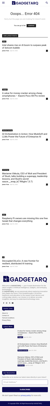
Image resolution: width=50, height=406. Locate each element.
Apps (4, 214)
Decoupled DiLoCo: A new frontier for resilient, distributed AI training (20, 262)
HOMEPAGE (31, 25)
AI (3, 257)
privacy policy (26, 395)
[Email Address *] (25, 382)
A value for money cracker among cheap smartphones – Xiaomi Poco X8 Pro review (23, 94)
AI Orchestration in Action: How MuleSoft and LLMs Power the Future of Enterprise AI (24, 135)
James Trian (5, 50)
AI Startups (5, 170)
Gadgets (5, 89)
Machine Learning (7, 130)
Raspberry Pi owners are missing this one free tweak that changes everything (25, 219)
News (4, 41)
